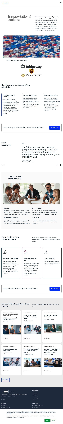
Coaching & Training (8, 346)
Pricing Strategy (35, 396)
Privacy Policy (9, 413)
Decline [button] (53, 420)
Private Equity (7, 315)
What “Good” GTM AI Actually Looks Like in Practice (30, 317)
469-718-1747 (37, 407)
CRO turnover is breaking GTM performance (10, 319)
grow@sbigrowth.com (38, 405)
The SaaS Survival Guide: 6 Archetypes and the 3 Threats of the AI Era (51, 351)
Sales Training (35, 398)
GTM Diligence (35, 400)
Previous (57, 165)
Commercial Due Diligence (10, 314)
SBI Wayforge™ (4, 405)
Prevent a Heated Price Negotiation (10, 350)
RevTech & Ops (35, 394)
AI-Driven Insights (49, 346)
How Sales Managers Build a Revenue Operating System (31, 351)
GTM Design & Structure (9, 313)
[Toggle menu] (60, 3)
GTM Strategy (35, 392)
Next (60, 165)
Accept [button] (47, 420)
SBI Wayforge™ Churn (5, 407)
